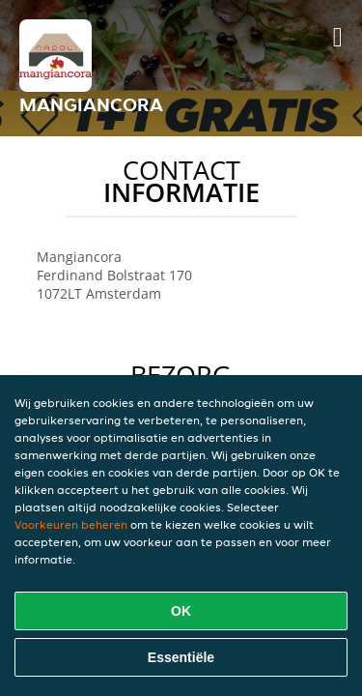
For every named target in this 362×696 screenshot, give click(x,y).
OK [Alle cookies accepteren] (181, 611)
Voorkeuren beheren (70, 524)
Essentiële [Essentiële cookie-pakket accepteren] (181, 657)
